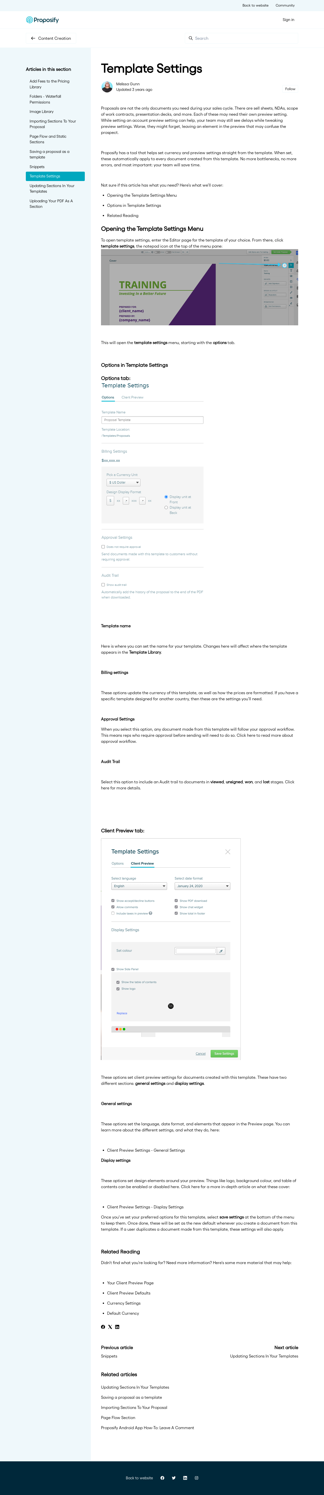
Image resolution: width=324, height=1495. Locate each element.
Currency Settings (123, 1303)
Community (285, 5)
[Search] (241, 38)
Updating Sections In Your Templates (264, 1356)
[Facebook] (103, 1327)
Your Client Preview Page (130, 1283)
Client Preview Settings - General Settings (146, 1150)
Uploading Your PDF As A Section (51, 204)
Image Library (42, 111)
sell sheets (263, 108)
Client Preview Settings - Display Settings (145, 1207)
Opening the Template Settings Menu (142, 195)
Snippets (109, 1356)
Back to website (255, 5)
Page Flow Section (118, 1417)
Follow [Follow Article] (290, 89)
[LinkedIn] (117, 1327)
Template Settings (45, 176)
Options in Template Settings (134, 205)
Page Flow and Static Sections (48, 139)
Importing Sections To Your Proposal (134, 1407)
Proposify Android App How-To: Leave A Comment (147, 1427)
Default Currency (123, 1313)
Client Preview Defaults (128, 1293)
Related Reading (122, 215)
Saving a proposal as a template (131, 1397)
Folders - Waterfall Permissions (45, 99)
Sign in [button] (288, 19)
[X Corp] (110, 1327)
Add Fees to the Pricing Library (49, 84)
